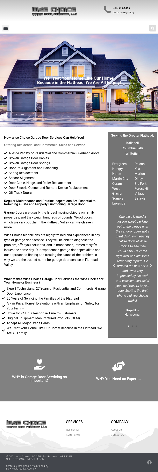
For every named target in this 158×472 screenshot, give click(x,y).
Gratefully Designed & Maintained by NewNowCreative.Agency (27, 467)
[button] (5, 28)
